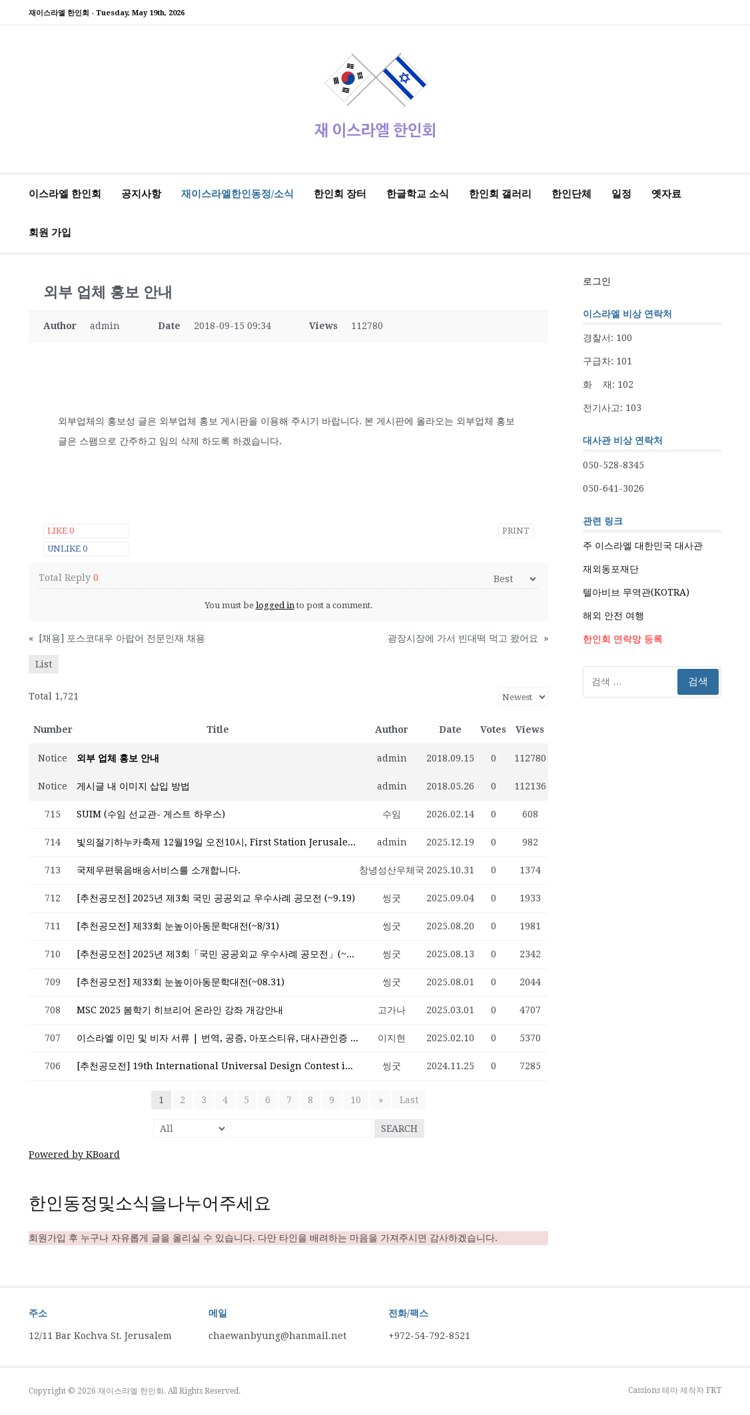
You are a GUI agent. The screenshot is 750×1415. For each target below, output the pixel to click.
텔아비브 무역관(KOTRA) (636, 592)
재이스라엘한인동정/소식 (237, 194)
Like (60, 531)
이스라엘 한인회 (65, 194)
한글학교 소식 (417, 194)
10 (357, 1100)
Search (399, 1128)
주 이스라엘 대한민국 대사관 (643, 545)
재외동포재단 (611, 569)
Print (516, 531)
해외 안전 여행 (613, 615)
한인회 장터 (340, 194)
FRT (713, 1390)
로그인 (597, 281)
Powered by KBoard (74, 1154)
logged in (275, 605)
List (43, 664)
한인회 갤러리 (500, 194)
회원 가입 (50, 232)
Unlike (67, 549)
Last (408, 1100)
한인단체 (571, 194)
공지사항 (141, 194)
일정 (621, 194)
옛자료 (666, 194)
